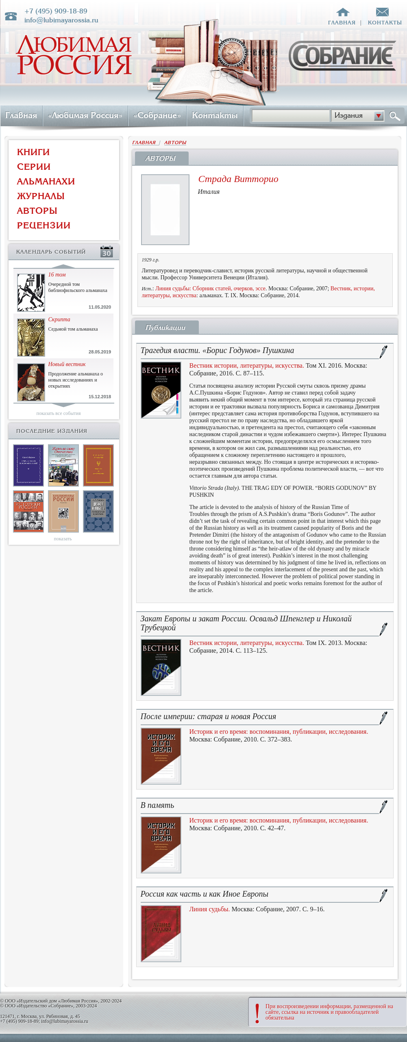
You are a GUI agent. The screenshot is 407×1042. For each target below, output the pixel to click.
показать (63, 538)
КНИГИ (33, 152)
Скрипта (59, 319)
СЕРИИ (34, 167)
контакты (385, 23)
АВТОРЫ (37, 211)
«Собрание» (157, 115)
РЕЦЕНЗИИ (44, 225)
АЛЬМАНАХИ (46, 181)
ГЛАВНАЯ (145, 142)
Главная (21, 115)
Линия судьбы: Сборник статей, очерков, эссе (210, 288)
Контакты (215, 115)
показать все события (59, 413)
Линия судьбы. (209, 909)
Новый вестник (67, 364)
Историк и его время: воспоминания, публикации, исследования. (278, 731)
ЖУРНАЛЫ (41, 196)
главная (342, 23)
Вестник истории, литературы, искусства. (246, 365)
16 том (57, 275)
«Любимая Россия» (85, 115)
